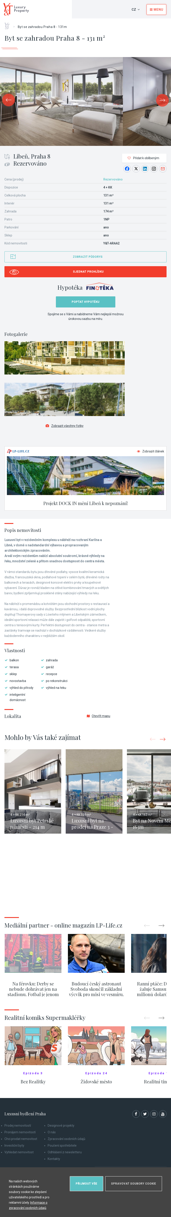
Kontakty (54, 1159)
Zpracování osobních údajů (66, 1139)
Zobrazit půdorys (88, 256)
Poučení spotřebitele (62, 1145)
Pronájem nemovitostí (20, 1132)
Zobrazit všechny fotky (64, 426)
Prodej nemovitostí (17, 1125)
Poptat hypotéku (86, 301)
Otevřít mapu (98, 716)
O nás (52, 1132)
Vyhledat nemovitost (19, 1152)
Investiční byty (14, 1145)
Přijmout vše (86, 1183)
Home (8, 24)
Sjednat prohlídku (88, 271)
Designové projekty (61, 1125)
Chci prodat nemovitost (20, 1139)
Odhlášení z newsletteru (65, 1152)
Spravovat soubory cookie (133, 1183)
